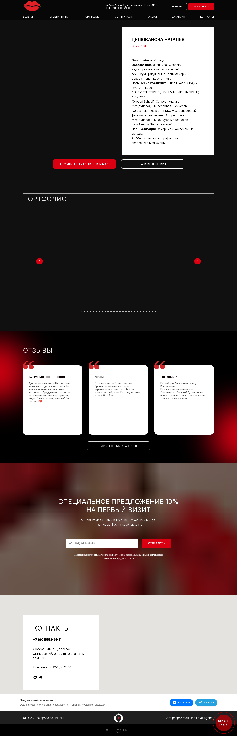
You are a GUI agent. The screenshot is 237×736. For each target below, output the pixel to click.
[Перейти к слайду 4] (90, 311)
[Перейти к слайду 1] (81, 311)
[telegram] (40, 677)
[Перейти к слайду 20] (137, 311)
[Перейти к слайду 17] (129, 311)
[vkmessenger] (35, 677)
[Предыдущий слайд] (39, 261)
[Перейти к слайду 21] (140, 311)
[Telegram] (206, 702)
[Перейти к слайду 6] (96, 311)
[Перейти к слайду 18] (131, 311)
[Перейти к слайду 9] (105, 311)
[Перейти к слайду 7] (99, 311)
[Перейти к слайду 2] (84, 311)
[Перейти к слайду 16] (126, 311)
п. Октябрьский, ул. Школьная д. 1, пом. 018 (130, 5)
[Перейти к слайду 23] (146, 311)
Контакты (207, 16)
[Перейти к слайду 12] (114, 311)
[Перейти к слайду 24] (149, 311)
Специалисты (59, 16)
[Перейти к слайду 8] (102, 311)
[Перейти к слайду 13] (117, 311)
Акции (152, 16)
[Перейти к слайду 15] (123, 311)
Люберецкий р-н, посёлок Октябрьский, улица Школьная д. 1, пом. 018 (58, 653)
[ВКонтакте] (181, 702)
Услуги (28, 16)
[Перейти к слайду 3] (87, 311)
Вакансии (178, 16)
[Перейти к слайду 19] (134, 311)
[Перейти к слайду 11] (111, 311)
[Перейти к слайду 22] (143, 311)
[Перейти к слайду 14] (120, 311)
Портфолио (92, 16)
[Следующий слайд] (197, 261)
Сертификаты (124, 16)
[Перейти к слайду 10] (108, 311)
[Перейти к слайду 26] (155, 311)
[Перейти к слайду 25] (152, 311)
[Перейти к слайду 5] (93, 311)
